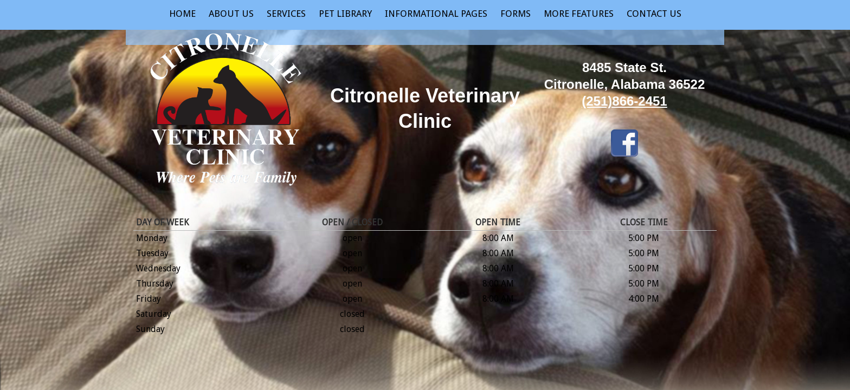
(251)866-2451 (624, 101)
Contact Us (654, 13)
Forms (515, 13)
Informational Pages (436, 13)
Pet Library (345, 13)
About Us (231, 13)
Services (286, 13)
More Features (579, 13)
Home (182, 13)
